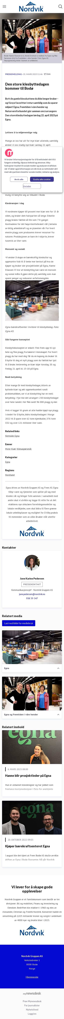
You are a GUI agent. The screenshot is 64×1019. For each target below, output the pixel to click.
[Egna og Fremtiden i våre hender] (32, 693)
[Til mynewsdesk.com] (32, 993)
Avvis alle (18, 179)
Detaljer (27, 186)
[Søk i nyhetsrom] (60, 6)
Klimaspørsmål (24, 448)
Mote (7, 448)
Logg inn (32, 1013)
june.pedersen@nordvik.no (32, 594)
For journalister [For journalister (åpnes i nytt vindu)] (32, 1005)
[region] (32, 170)
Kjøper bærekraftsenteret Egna (27, 846)
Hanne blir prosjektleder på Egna (28, 775)
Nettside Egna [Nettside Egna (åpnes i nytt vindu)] (12, 435)
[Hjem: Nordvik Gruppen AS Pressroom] (31, 6)
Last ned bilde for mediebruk (18, 623)
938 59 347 (32, 598)
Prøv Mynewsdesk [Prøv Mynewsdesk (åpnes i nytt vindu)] (32, 1001)
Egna (7, 461)
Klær (13, 448)
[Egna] (32, 647)
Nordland (10, 474)
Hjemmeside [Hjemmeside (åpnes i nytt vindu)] (32, 977)
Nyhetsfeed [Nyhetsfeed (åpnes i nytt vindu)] (32, 1009)
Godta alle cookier (42, 179)
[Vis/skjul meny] (4, 6)
